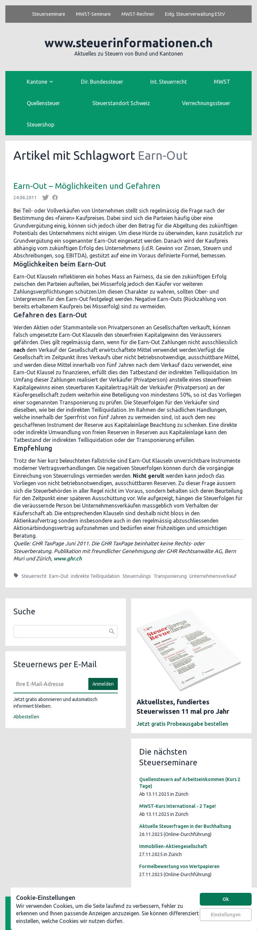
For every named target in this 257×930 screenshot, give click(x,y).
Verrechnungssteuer (206, 103)
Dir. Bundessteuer (102, 82)
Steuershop (40, 125)
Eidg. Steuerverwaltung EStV (195, 14)
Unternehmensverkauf (212, 576)
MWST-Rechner (137, 14)
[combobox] (65, 631)
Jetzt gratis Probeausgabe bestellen (182, 724)
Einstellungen (226, 914)
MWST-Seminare (93, 14)
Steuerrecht (34, 576)
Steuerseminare (48, 14)
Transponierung (170, 576)
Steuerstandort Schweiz (121, 103)
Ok (226, 899)
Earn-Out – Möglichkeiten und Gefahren (86, 185)
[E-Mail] (48, 684)
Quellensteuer (43, 103)
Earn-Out (58, 576)
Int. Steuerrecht (168, 82)
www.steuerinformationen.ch (129, 43)
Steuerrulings (136, 576)
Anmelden (103, 684)
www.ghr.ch (68, 558)
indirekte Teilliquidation (95, 576)
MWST (222, 82)
